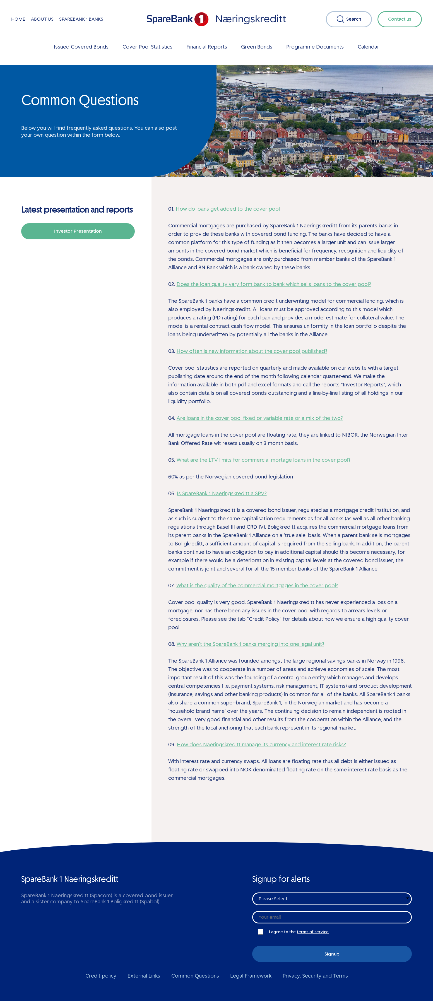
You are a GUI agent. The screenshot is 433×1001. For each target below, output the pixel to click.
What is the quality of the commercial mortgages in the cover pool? (257, 586)
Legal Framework (250, 976)
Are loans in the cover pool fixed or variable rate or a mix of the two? (260, 418)
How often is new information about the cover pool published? (252, 351)
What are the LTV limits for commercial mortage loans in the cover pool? (263, 460)
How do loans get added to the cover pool (228, 209)
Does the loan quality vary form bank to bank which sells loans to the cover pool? (274, 284)
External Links (144, 976)
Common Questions (195, 976)
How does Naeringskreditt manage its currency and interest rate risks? (261, 745)
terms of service (313, 932)
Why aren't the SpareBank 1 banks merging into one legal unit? (250, 644)
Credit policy (100, 976)
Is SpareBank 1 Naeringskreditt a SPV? (222, 493)
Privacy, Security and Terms (315, 976)
